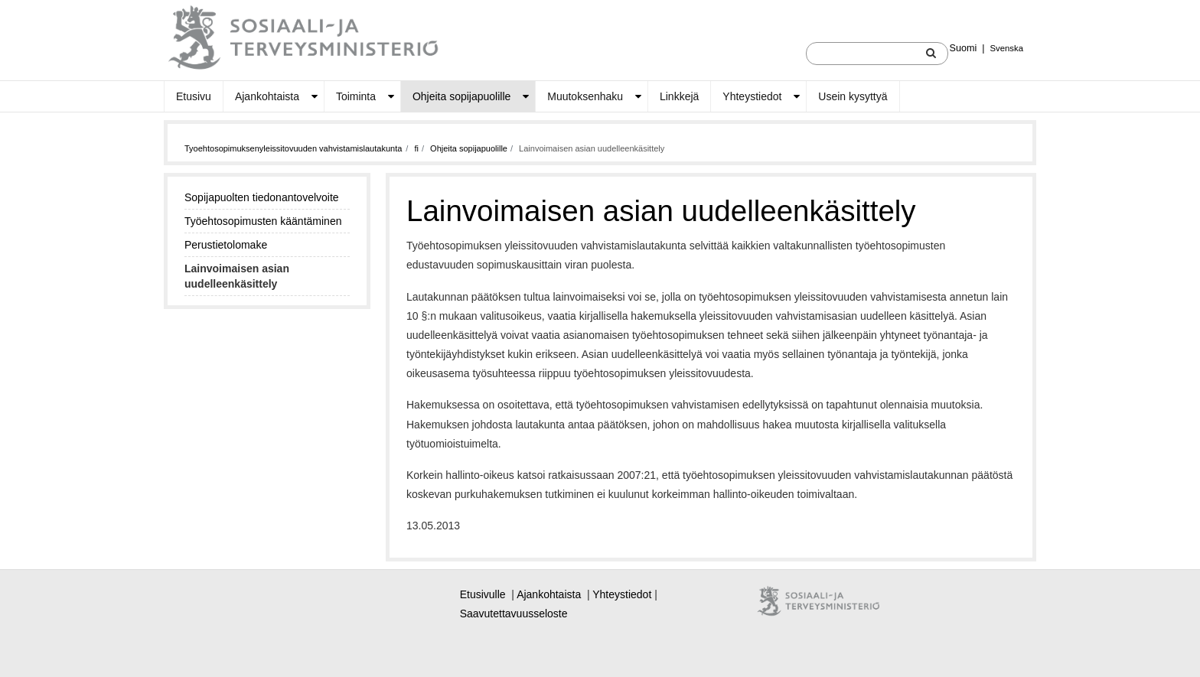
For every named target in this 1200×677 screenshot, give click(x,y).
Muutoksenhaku (585, 96)
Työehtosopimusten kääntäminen (262, 221)
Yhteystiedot (751, 96)
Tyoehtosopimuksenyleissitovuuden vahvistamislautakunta (293, 148)
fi (416, 148)
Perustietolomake (225, 245)
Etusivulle (483, 594)
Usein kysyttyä (852, 96)
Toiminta (356, 96)
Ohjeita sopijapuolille (461, 96)
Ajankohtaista (267, 96)
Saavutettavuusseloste (514, 613)
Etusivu (193, 96)
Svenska (1006, 48)
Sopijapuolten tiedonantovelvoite (261, 197)
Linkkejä (679, 96)
